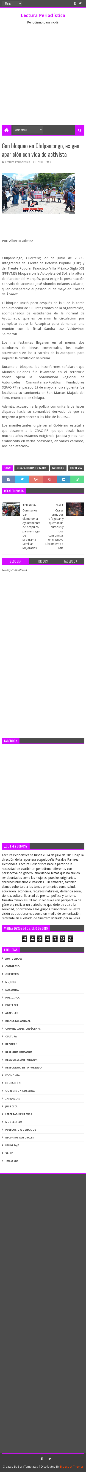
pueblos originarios (20, 1129)
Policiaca (12, 997)
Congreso (12, 966)
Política (11, 1005)
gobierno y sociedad (20, 1090)
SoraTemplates (28, 1466)
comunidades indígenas (23, 1028)
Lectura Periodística (43, 15)
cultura (11, 1036)
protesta (76, 468)
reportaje (12, 1145)
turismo (11, 1160)
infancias (12, 1098)
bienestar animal (18, 1020)
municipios (13, 1122)
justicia (11, 1106)
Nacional (12, 989)
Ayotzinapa (13, 958)
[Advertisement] (43, 79)
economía (12, 1075)
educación (13, 1083)
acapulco (12, 1013)
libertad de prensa (18, 1114)
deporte (11, 1044)
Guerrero (58, 468)
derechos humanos (19, 1052)
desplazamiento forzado (23, 1067)
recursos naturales (19, 1137)
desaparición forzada (31, 468)
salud (9, 1153)
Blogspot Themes (71, 1466)
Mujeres (10, 982)
